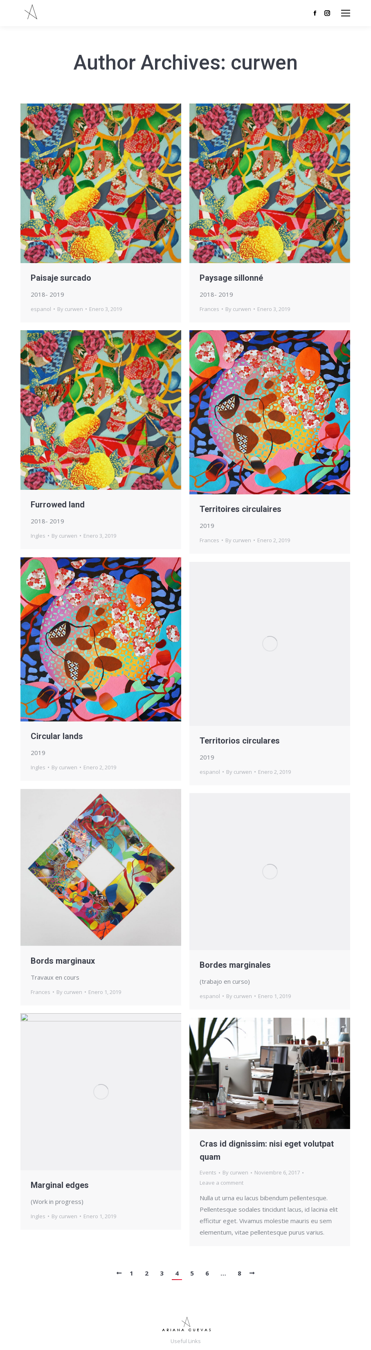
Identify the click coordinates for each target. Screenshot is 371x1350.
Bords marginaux (63, 961)
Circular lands (57, 736)
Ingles (38, 535)
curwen (264, 62)
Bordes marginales (235, 965)
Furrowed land (58, 504)
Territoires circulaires (240, 509)
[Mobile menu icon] (346, 13)
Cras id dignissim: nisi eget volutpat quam (267, 1150)
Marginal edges (60, 1185)
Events (208, 1172)
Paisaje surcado (61, 278)
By (70, 309)
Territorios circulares (240, 741)
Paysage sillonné (231, 278)
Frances (209, 309)
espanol (41, 309)
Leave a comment (221, 1182)
